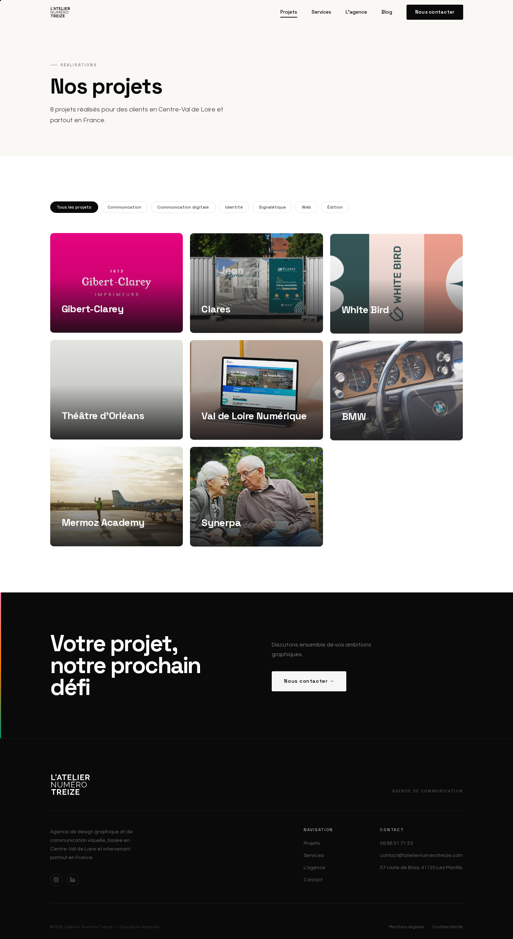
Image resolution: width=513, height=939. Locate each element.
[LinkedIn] (73, 880)
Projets (288, 12)
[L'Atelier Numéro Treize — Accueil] (60, 12)
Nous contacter (435, 12)
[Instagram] (56, 880)
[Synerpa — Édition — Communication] (256, 501)
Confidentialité (448, 927)
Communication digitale (183, 207)
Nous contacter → (309, 685)
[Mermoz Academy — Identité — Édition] (116, 498)
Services (321, 12)
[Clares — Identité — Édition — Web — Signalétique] (256, 287)
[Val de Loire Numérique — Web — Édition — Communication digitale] (256, 394)
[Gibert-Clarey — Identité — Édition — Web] (116, 284)
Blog (386, 12)
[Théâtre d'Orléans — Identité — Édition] (116, 391)
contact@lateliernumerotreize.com (421, 855)
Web (306, 207)
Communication (124, 207)
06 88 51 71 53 (396, 843)
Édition (335, 207)
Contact (313, 879)
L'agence (356, 12)
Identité (234, 207)
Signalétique (272, 207)
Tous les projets (74, 207)
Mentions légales (406, 927)
